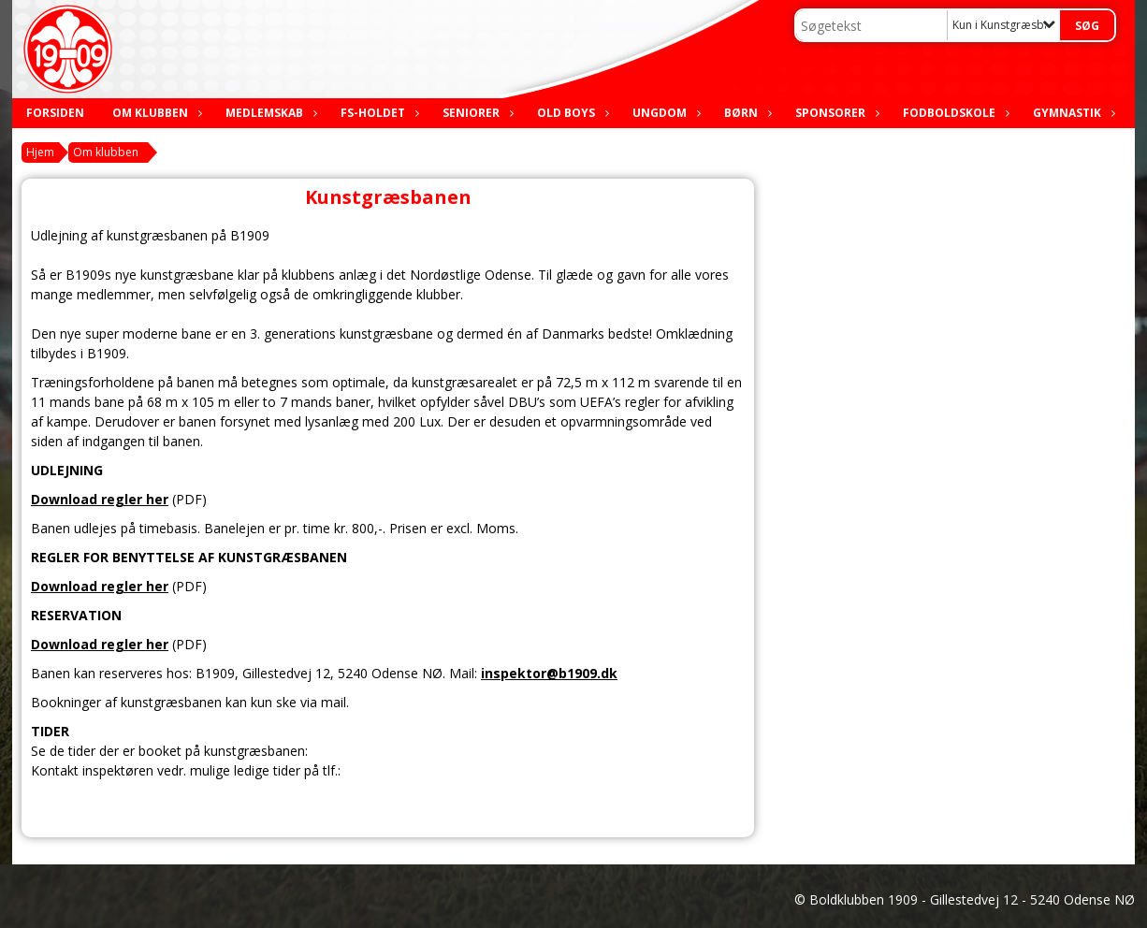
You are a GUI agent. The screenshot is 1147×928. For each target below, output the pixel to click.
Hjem (40, 152)
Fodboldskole (954, 113)
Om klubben (154, 113)
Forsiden (55, 113)
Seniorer (476, 113)
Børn (745, 113)
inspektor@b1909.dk (549, 673)
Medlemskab (268, 113)
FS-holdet (377, 113)
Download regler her (99, 499)
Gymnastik (1072, 113)
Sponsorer (835, 113)
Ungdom (664, 113)
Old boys (570, 113)
